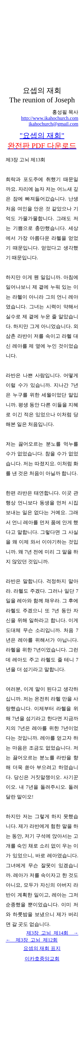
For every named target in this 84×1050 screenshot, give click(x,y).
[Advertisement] (42, 43)
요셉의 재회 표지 (42, 948)
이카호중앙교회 (42, 958)
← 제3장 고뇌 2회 (32, 940)
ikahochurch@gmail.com (53, 124)
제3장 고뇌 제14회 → (52, 933)
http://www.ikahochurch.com (49, 118)
